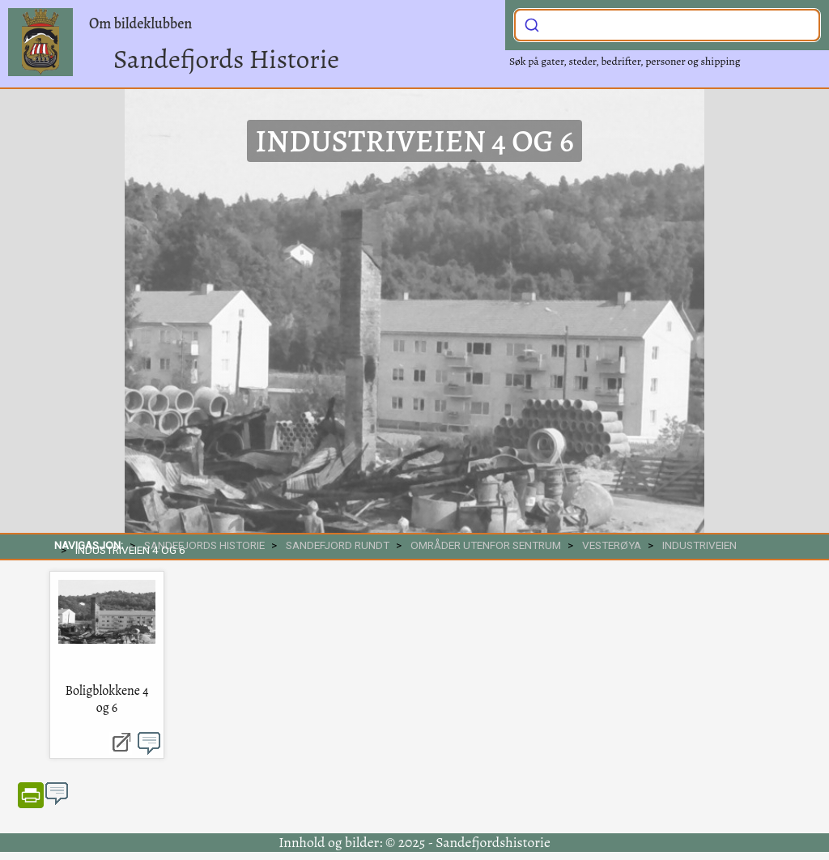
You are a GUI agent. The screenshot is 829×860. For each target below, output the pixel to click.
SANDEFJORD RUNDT (337, 545)
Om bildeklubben (140, 23)
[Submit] (532, 23)
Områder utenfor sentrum (485, 545)
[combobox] (667, 25)
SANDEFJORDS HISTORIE (204, 545)
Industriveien (699, 545)
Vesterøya (611, 545)
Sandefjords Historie (226, 58)
